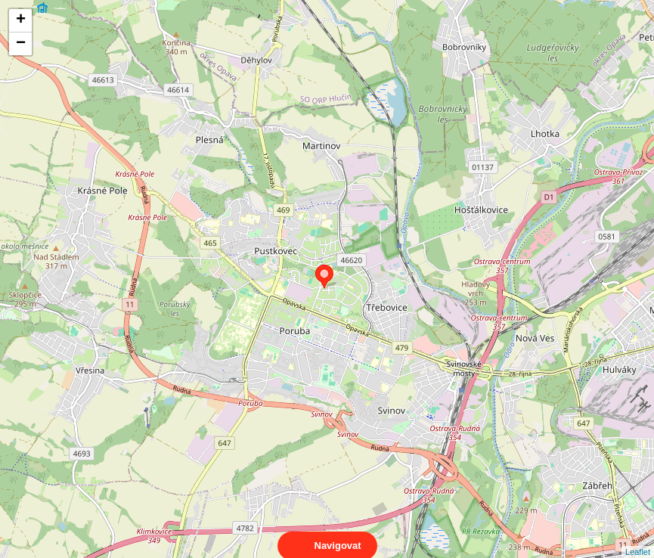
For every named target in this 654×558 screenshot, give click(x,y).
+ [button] (21, 20)
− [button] (21, 44)
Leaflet (637, 538)
